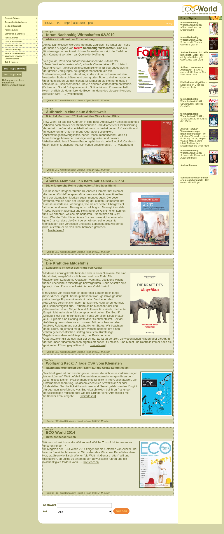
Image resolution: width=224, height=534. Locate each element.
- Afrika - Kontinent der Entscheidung (192, 26)
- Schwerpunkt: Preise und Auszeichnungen (192, 154)
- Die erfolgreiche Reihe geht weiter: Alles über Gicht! (194, 56)
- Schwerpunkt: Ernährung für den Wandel (194, 117)
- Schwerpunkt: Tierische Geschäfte (192, 102)
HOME (49, 22)
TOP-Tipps (63, 22)
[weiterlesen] (75, 93)
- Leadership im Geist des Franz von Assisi (193, 84)
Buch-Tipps (14, 68)
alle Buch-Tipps (83, 22)
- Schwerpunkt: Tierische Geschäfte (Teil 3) (192, 41)
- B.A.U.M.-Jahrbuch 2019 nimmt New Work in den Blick (193, 71)
